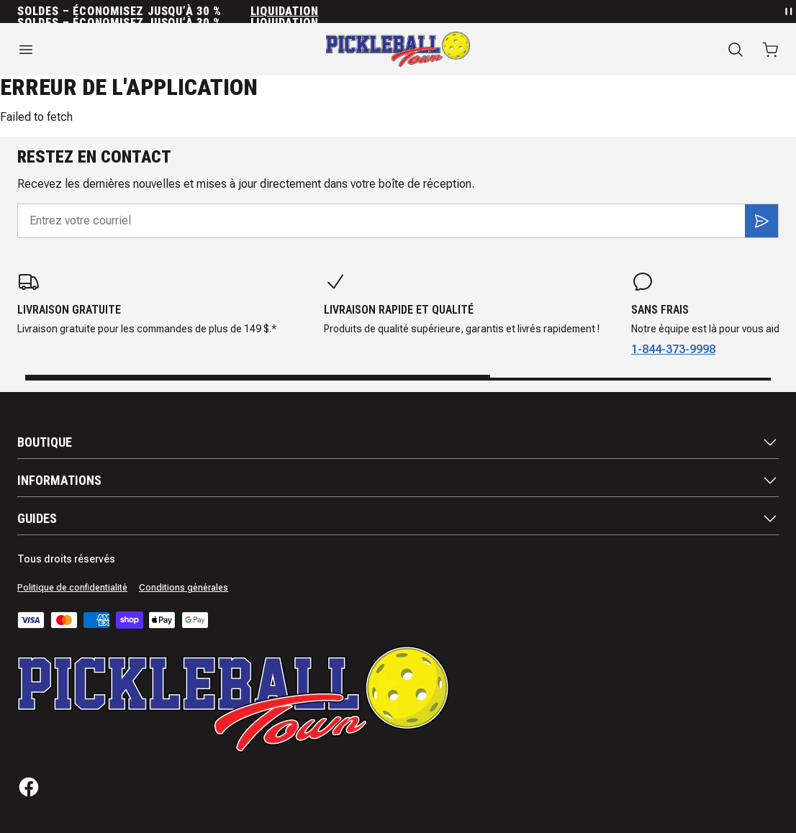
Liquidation (284, 11)
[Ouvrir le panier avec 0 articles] (770, 49)
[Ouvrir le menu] (132, 49)
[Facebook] (28, 786)
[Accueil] (398, 49)
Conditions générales (183, 588)
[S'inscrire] (761, 220)
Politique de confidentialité (72, 588)
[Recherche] (735, 49)
